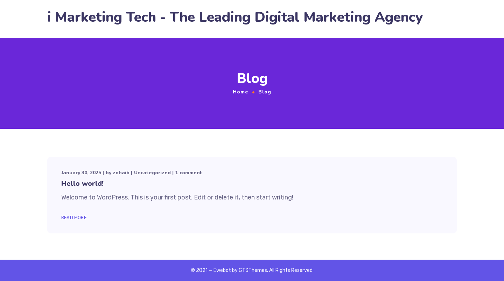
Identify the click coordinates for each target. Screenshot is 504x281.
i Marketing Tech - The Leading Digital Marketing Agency (235, 17)
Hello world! (82, 183)
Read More (73, 217)
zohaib (121, 172)
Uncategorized (152, 172)
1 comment (188, 172)
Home (240, 92)
